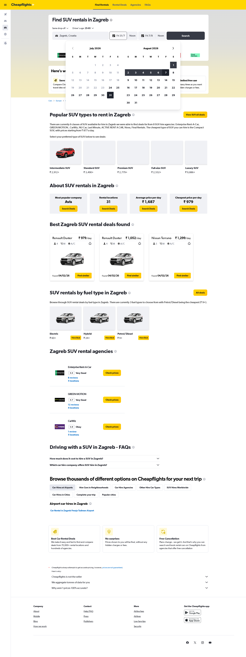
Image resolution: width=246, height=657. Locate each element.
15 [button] (95, 80)
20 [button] (80, 87)
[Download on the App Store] (192, 620)
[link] (195, 115)
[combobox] (60, 28)
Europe (59, 101)
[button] (5, 4)
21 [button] (87, 87)
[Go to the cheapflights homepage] (23, 4)
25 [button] (117, 87)
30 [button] (102, 95)
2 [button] (103, 65)
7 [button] (87, 72)
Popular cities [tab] (109, 494)
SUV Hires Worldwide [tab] (177, 487)
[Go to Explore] (5, 34)
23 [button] (102, 87)
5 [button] (72, 72)
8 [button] (95, 72)
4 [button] (118, 65)
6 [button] (80, 72)
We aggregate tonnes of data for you (130, 582)
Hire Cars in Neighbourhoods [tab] (93, 487)
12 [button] (72, 80)
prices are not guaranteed (112, 567)
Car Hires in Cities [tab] (61, 494)
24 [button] (110, 87)
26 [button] (72, 95)
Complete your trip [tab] (86, 494)
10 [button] (110, 72)
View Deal (76, 338)
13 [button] (80, 80)
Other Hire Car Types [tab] (149, 487)
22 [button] (95, 87)
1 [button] (95, 65)
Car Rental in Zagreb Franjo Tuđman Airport (72, 510)
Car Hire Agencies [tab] (124, 487)
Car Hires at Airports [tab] (62, 487)
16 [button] (103, 80)
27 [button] (80, 95)
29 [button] (95, 95)
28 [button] (87, 95)
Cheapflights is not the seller (130, 577)
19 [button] (72, 87)
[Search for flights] (5, 14)
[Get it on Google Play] (192, 612)
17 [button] (110, 80)
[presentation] (111, 20)
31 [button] (110, 95)
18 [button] (118, 80)
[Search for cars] (5, 27)
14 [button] (87, 80)
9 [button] (103, 72)
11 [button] (118, 72)
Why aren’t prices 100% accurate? (130, 588)
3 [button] (110, 65)
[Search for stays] (5, 21)
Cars (50, 101)
